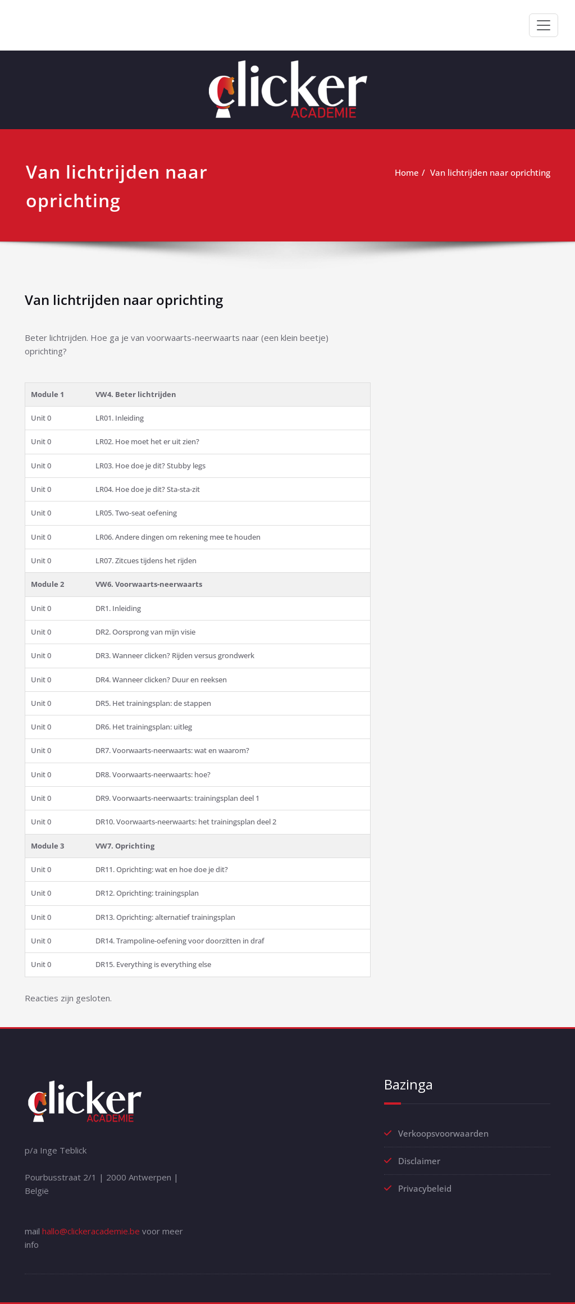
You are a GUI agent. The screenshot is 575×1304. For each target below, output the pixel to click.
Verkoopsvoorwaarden (443, 1133)
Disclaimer (419, 1160)
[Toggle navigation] (543, 25)
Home (407, 172)
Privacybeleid (424, 1188)
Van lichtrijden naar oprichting (490, 172)
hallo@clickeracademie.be (91, 1231)
